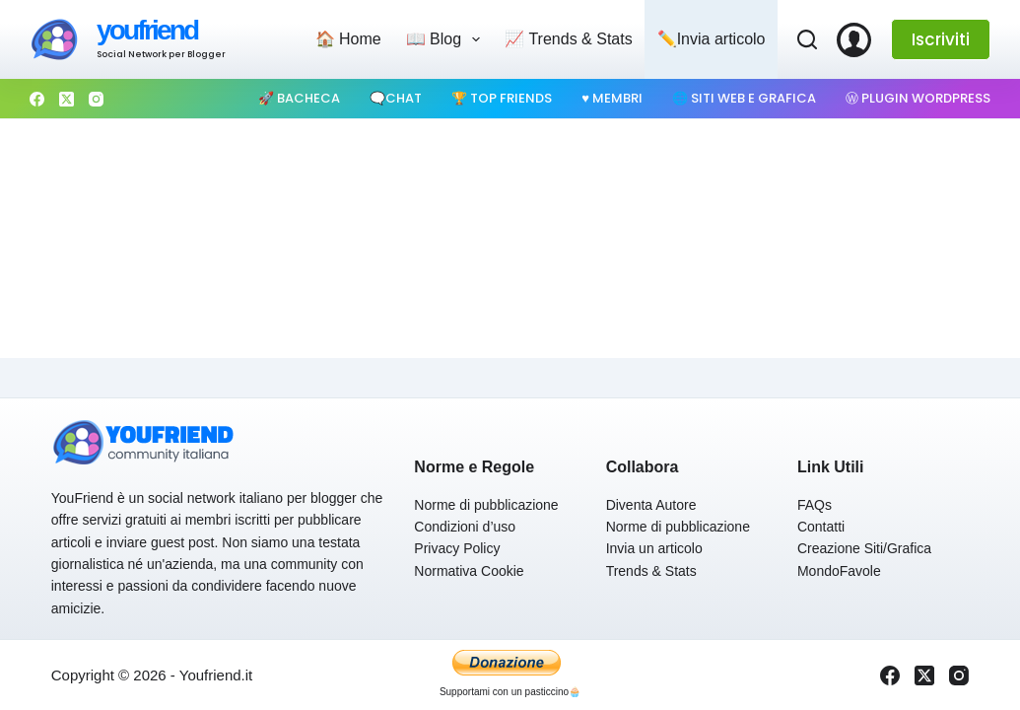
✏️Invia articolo (711, 39)
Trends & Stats (651, 571)
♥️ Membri (612, 98)
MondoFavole (839, 571)
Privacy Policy (457, 548)
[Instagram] (96, 99)
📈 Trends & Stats (568, 39)
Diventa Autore (651, 505)
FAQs (814, 505)
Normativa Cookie (468, 571)
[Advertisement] (510, 188)
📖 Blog (447, 39)
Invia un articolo (654, 548)
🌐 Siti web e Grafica (744, 98)
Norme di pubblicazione (486, 505)
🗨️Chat (396, 98)
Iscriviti (941, 39)
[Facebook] (37, 99)
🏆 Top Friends (501, 98)
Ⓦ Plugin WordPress (918, 98)
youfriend (147, 30)
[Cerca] (807, 39)
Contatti (821, 526)
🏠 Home (348, 39)
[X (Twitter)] (66, 99)
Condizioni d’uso (464, 526)
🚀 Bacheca (299, 98)
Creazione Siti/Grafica (864, 548)
